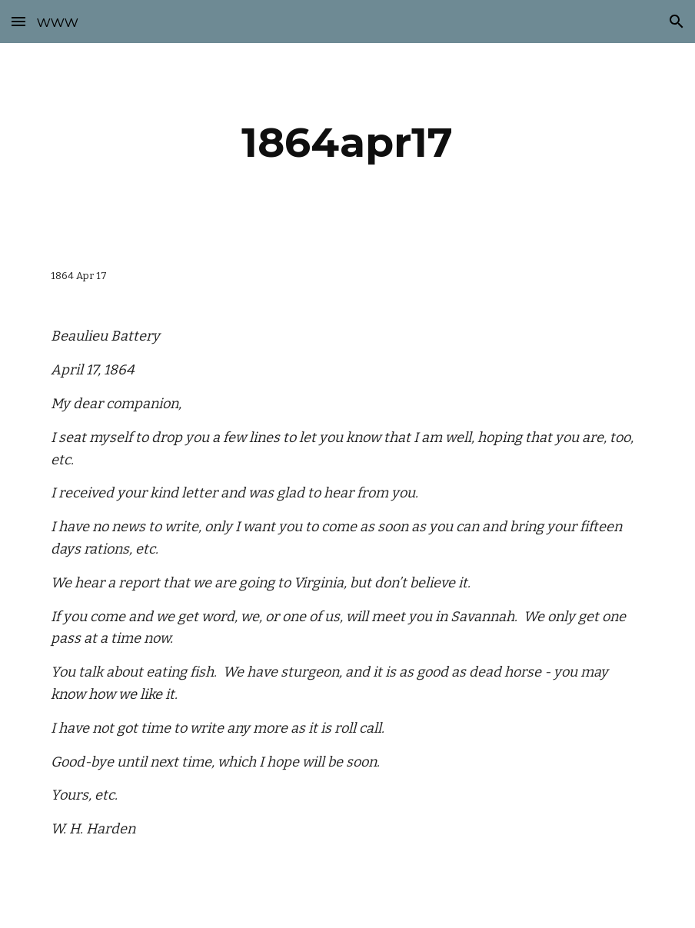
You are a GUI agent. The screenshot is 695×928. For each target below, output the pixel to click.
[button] (18, 21)
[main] (347, 143)
